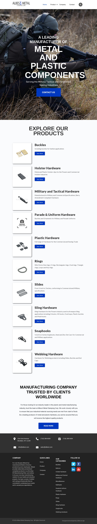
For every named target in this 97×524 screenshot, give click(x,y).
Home (45, 4)
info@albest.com (23, 447)
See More (40, 153)
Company (62, 4)
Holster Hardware (61, 472)
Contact (72, 4)
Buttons (58, 468)
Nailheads (59, 485)
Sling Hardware (60, 505)
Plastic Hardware (61, 494)
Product (53, 4)
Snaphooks (59, 508)
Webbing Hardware (61, 512)
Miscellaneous (60, 481)
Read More (48, 426)
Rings (57, 498)
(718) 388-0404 (68, 438)
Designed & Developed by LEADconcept (73, 521)
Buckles (58, 464)
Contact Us (48, 92)
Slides (57, 501)
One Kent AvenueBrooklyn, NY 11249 (24, 440)
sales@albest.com (46, 447)
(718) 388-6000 (45, 438)
